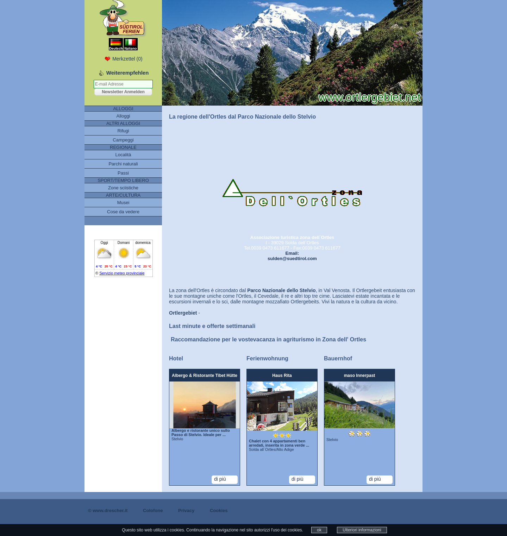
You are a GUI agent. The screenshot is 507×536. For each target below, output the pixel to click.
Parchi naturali (123, 163)
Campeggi (123, 140)
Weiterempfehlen (127, 73)
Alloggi (123, 116)
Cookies (219, 510)
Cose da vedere (123, 211)
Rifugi (123, 130)
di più (220, 479)
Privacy (186, 510)
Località (123, 154)
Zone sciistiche (123, 187)
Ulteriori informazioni (362, 530)
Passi (123, 173)
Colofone (153, 510)
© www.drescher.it (107, 510)
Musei (123, 202)
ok (319, 530)
